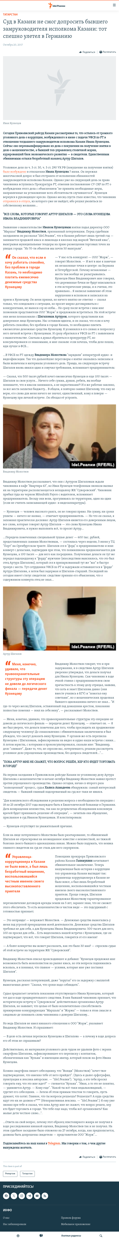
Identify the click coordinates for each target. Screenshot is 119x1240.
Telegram (54, 1143)
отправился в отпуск (16, 201)
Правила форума (71, 1218)
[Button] (87, 52)
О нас (6, 1218)
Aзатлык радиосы (71, 1235)
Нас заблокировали (14, 1224)
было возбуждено (14, 171)
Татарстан (10, 14)
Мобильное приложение (75, 1224)
